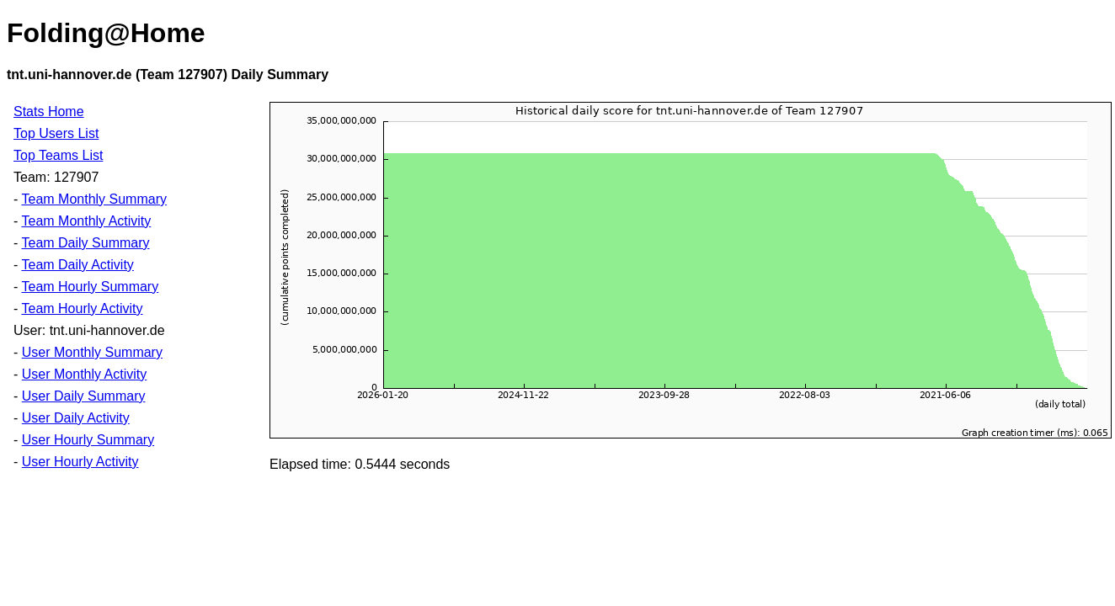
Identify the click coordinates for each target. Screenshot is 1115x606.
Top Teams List (58, 155)
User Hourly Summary (88, 440)
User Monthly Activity (84, 374)
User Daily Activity (76, 418)
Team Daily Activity (77, 265)
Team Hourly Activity (81, 308)
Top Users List (56, 133)
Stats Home (48, 111)
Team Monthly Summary (94, 199)
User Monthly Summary (92, 352)
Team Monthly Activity (86, 221)
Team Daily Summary (85, 243)
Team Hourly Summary (89, 286)
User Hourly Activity (80, 461)
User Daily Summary (84, 396)
